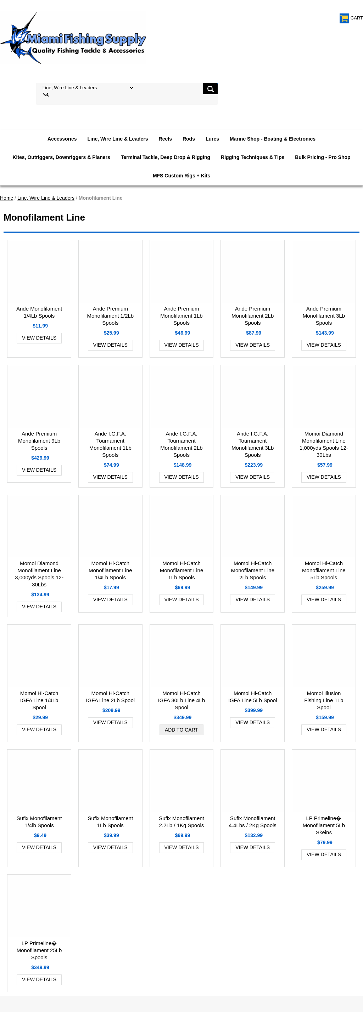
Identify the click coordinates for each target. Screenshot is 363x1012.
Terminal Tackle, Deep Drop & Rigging (165, 157)
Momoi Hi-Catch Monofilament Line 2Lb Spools (252, 570)
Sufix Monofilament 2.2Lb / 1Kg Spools (181, 821)
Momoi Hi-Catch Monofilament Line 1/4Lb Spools (110, 570)
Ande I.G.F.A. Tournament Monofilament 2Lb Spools (181, 444)
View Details (39, 338)
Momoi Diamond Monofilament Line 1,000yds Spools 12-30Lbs (324, 444)
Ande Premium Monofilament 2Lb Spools (252, 316)
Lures (212, 139)
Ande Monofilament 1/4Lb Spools (39, 312)
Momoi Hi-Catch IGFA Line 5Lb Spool (252, 696)
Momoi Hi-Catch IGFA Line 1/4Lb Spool (39, 700)
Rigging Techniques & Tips (252, 157)
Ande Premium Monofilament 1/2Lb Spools (110, 316)
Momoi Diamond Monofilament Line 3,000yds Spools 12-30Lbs (39, 573)
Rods (189, 139)
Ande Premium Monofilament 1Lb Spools (181, 316)
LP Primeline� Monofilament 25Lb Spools (39, 950)
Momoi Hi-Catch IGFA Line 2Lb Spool (110, 696)
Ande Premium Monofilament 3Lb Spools (324, 316)
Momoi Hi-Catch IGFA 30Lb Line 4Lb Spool (181, 700)
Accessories (62, 139)
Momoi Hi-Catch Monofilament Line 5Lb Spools (324, 570)
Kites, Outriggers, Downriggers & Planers (61, 157)
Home (6, 198)
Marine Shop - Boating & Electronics (272, 139)
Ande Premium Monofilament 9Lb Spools (39, 441)
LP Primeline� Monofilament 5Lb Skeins (324, 825)
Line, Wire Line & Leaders (118, 139)
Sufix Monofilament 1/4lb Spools (39, 821)
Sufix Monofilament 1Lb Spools (110, 821)
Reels (165, 139)
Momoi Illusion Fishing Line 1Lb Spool (323, 700)
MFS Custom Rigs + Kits (181, 175)
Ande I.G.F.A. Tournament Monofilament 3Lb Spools (252, 444)
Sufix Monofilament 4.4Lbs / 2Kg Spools (253, 821)
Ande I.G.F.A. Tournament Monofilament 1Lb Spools (110, 444)
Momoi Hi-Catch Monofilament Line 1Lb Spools (181, 570)
